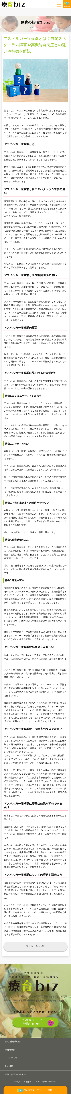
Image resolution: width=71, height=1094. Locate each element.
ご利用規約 (10, 1050)
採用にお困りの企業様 (15, 1074)
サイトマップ (11, 1058)
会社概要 (9, 1066)
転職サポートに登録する (33, 1022)
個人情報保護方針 (13, 1041)
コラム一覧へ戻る (35, 946)
